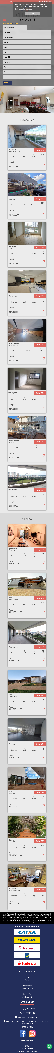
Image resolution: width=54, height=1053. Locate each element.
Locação (27, 983)
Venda (27, 980)
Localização (27, 997)
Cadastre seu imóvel (27, 989)
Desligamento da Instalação (27, 1051)
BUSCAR (7, 83)
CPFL (27, 1046)
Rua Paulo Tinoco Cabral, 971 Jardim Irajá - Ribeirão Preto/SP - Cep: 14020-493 (27, 1022)
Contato (27, 991)
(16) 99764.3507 (46, 1)
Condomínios (27, 986)
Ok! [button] (33, 14)
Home (27, 977)
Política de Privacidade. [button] (23, 9)
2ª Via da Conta (27, 1049)
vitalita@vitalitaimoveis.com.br (27, 1017)
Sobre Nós (27, 994)
